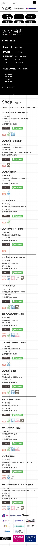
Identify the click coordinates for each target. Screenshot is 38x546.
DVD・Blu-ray (19, 62)
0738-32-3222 (6, 245)
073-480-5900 (6, 503)
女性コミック (8, 82)
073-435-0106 (6, 387)
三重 (33, 115)
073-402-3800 (6, 157)
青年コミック (8, 77)
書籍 (19, 22)
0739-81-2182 (6, 273)
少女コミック (8, 79)
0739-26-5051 (6, 129)
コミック (30, 16)
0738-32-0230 (6, 217)
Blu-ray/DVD (7, 16)
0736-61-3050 (6, 472)
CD (19, 16)
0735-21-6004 (6, 330)
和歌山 (5, 115)
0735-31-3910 (6, 359)
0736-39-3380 (6, 416)
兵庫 (22, 115)
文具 (7, 22)
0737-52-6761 (6, 188)
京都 (28, 115)
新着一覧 (5, 3)
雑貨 (30, 22)
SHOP (14, 3)
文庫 (6, 60)
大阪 (16, 115)
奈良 (11, 115)
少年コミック (8, 74)
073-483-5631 (6, 444)
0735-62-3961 (6, 302)
